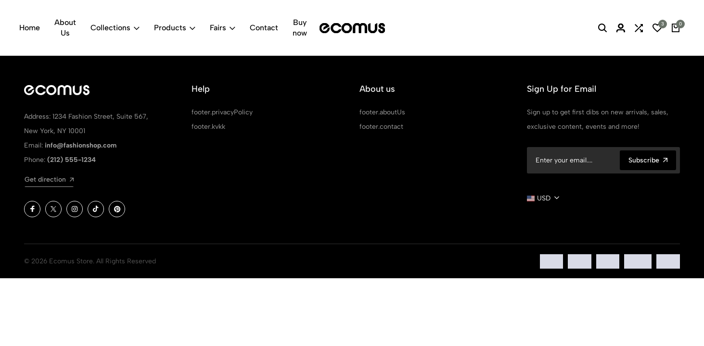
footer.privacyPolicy (222, 112)
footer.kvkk (208, 127)
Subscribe (647, 160)
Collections (115, 27)
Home (29, 27)
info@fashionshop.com (80, 145)
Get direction (49, 179)
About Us (65, 27)
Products (174, 27)
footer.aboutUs (382, 112)
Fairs (222, 27)
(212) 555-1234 (71, 160)
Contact (264, 27)
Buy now (300, 27)
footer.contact (381, 127)
